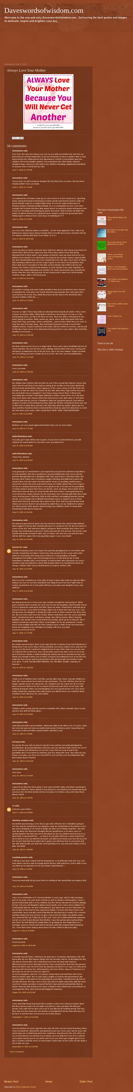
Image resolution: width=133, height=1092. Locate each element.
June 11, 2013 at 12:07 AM (23, 278)
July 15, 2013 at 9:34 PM (22, 512)
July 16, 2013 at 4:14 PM (22, 569)
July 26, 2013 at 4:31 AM (22, 775)
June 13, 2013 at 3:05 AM (22, 335)
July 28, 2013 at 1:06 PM (22, 849)
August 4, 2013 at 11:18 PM (23, 931)
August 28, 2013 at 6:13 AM (23, 992)
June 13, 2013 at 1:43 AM (22, 300)
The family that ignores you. (118, 329)
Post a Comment (17, 1052)
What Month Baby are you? (117, 218)
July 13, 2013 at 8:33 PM (22, 414)
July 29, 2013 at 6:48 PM (22, 886)
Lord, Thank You (114, 316)
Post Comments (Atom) (26, 1087)
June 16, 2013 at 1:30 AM (22, 372)
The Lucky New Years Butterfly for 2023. (117, 243)
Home (48, 1081)
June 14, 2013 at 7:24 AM (22, 357)
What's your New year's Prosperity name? (115, 256)
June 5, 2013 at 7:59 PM (22, 170)
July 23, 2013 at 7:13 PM (22, 734)
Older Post (85, 1081)
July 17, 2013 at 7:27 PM (22, 633)
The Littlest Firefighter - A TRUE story (117, 280)
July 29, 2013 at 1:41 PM (22, 869)
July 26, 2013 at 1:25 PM (22, 798)
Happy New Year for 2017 (116, 292)
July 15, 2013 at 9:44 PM (22, 539)
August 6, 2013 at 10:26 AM (24, 945)
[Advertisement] (66, 43)
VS (13, 806)
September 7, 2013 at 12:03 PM (25, 1017)
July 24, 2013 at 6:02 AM (22, 761)
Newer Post (11, 1081)
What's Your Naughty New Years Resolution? (117, 268)
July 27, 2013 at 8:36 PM (22, 812)
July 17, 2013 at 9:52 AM (22, 591)
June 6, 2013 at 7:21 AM (22, 187)
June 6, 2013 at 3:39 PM (22, 219)
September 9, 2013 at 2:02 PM (25, 1046)
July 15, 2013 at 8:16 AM (22, 445)
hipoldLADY (17, 547)
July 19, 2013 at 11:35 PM (22, 714)
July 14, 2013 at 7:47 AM (22, 428)
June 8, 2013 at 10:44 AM (22, 239)
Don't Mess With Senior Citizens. (117, 305)
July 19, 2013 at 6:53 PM (22, 697)
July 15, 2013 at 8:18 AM (22, 460)
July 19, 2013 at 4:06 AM (22, 667)
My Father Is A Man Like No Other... (117, 231)
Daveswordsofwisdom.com (43, 10)
